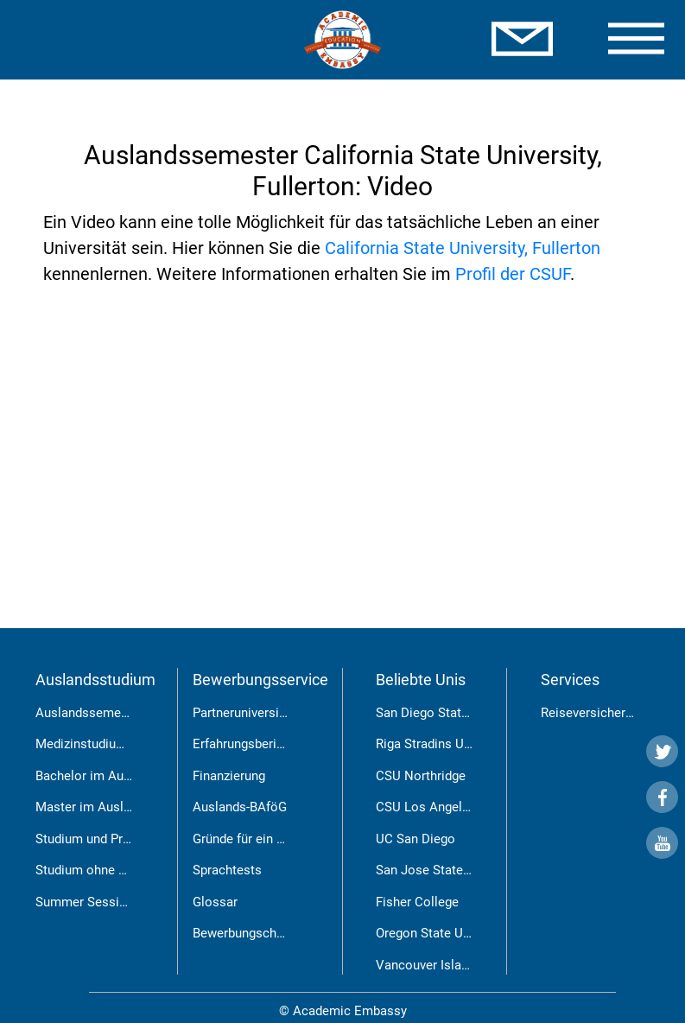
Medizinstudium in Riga (102, 744)
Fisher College (417, 902)
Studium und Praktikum (102, 839)
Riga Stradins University (444, 744)
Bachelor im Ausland (95, 776)
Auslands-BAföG (240, 807)
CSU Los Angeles (426, 807)
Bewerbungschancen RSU (266, 933)
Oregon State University (443, 933)
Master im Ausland (89, 807)
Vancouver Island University (456, 965)
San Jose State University (449, 870)
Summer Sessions (88, 902)
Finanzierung (229, 776)
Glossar (215, 902)
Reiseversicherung (593, 713)
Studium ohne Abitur (94, 870)
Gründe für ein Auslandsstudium (285, 839)
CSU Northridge (421, 776)
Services (570, 679)
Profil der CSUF (512, 274)
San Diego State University (452, 713)
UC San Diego (415, 839)
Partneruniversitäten (250, 713)
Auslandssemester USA (103, 713)
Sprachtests (227, 870)
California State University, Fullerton (462, 248)
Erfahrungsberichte (247, 744)
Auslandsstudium (95, 679)
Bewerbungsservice (260, 679)
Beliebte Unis (421, 679)
